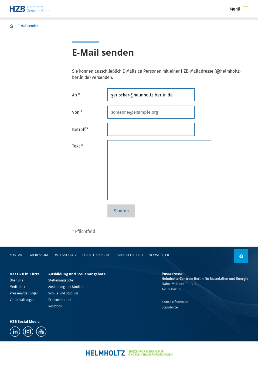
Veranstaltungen (22, 300)
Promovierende (59, 300)
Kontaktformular (175, 302)
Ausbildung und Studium (66, 287)
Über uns (16, 280)
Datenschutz (65, 255)
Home (11, 26)
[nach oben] (241, 256)
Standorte (170, 307)
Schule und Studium (63, 293)
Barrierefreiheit (129, 255)
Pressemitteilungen (24, 293)
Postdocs (55, 306)
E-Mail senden (28, 26)
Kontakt (16, 255)
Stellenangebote (60, 280)
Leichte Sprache (96, 255)
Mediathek (17, 287)
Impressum (38, 255)
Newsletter (159, 255)
